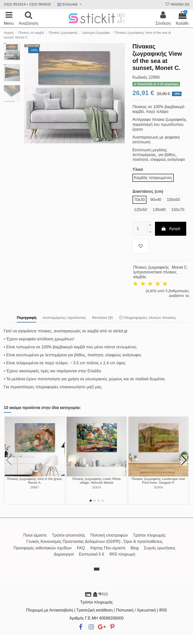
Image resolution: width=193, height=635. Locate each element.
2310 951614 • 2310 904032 (27, 4)
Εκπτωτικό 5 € (91, 554)
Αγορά (170, 228)
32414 (96, 487)
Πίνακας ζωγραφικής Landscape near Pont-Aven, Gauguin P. (158, 481)
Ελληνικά (70, 4)
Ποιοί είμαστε (35, 535)
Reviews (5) (102, 317)
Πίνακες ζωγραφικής (151, 267)
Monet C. (180, 267)
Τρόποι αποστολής (68, 535)
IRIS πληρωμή (122, 554)
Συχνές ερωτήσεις (159, 548)
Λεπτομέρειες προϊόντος (64, 317)
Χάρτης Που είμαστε (107, 548)
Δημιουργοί (64, 554)
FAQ (81, 548)
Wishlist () (177, 4)
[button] (91, 501)
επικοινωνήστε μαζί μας (81, 387)
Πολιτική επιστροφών (109, 535)
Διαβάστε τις (179, 295)
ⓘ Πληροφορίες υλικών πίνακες (147, 317)
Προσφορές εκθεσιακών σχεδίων (43, 548)
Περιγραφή (26, 317)
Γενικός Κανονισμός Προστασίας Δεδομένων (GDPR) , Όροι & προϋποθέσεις (95, 541)
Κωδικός (139, 77)
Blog (135, 548)
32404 (158, 487)
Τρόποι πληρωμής (149, 535)
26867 (34, 487)
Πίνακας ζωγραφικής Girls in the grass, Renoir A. (35, 481)
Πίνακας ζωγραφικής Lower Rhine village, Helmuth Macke (96, 481)
